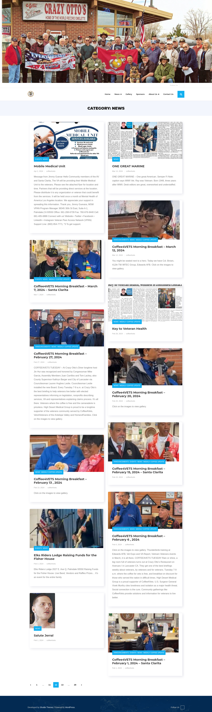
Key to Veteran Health (129, 329)
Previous (30, 685)
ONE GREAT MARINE (128, 166)
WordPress (70, 707)
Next (81, 685)
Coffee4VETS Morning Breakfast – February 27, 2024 (60, 355)
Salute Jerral (43, 635)
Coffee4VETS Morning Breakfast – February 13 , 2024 (60, 481)
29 (75, 685)
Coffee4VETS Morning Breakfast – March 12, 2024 (144, 248)
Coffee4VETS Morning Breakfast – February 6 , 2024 (138, 538)
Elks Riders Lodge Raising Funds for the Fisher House (65, 557)
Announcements (121, 240)
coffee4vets (50, 171)
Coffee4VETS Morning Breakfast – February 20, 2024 (138, 394)
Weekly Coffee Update (146, 240)
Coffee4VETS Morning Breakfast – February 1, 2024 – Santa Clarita (138, 661)
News (45, 159)
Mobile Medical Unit (49, 166)
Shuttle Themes (46, 707)
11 (49, 685)
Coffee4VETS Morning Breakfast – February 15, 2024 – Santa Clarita (138, 470)
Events (38, 159)
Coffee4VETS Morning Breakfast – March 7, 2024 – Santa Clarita (65, 288)
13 (62, 685)
